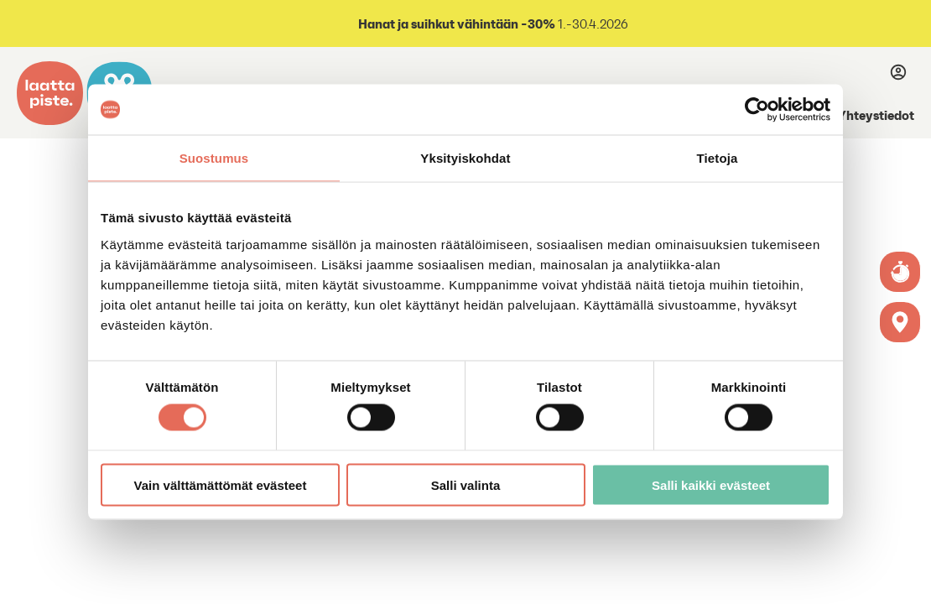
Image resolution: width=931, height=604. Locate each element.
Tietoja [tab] (717, 158)
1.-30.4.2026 (492, 24)
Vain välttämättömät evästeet (220, 484)
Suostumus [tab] (214, 158)
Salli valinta (466, 484)
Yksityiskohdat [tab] (465, 158)
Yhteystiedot (876, 115)
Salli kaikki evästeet (711, 484)
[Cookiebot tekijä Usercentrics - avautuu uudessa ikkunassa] (757, 109)
